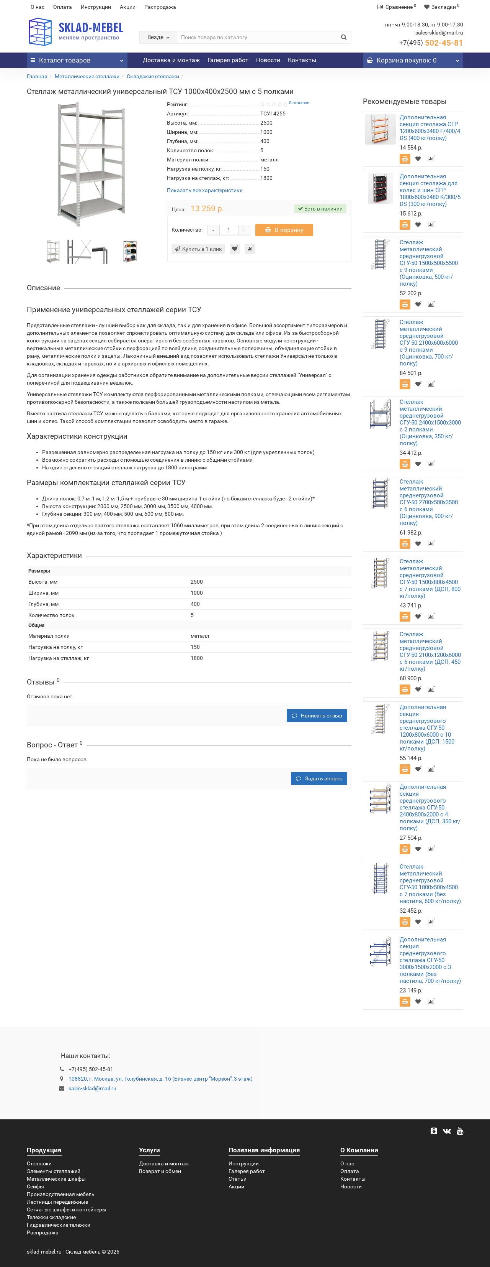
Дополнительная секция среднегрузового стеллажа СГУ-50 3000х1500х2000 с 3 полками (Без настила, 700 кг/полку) (430, 960)
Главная (37, 76)
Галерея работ (227, 60)
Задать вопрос (319, 778)
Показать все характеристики (205, 190)
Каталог (77, 58)
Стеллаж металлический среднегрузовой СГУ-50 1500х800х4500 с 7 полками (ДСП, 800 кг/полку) (430, 578)
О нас (37, 7)
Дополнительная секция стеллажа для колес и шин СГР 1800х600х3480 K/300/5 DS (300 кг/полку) (430, 190)
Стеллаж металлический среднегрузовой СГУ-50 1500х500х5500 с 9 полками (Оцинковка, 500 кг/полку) (429, 263)
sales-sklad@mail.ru (92, 1088)
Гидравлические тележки (58, 1225)
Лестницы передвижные (57, 1202)
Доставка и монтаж (171, 60)
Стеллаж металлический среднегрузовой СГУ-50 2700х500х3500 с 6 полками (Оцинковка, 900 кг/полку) (429, 502)
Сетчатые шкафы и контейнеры (66, 1209)
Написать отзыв (317, 715)
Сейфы (35, 1186)
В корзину (284, 230)
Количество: (187, 230)
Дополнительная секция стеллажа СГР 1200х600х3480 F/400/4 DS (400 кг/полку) (430, 128)
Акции (128, 7)
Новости (268, 60)
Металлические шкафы (56, 1179)
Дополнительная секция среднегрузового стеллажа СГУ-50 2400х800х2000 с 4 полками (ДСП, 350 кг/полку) (430, 807)
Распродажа (160, 7)
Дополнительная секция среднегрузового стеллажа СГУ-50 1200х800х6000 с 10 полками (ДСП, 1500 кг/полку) (427, 728)
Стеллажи (39, 1163)
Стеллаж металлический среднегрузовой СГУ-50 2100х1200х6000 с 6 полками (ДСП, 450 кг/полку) (430, 651)
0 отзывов (299, 102)
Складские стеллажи (153, 76)
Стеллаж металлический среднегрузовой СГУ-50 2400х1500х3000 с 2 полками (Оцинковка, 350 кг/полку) (430, 422)
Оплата (62, 7)
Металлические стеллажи (87, 76)
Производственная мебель (61, 1194)
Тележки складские (51, 1217)
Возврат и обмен (160, 1171)
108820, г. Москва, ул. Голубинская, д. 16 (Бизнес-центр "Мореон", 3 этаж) (161, 1079)
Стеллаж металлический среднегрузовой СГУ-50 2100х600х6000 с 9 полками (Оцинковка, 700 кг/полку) (429, 343)
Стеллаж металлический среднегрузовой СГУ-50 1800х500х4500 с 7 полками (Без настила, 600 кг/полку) (430, 884)
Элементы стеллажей (53, 1171)
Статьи (238, 1179)
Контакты (302, 60)
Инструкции (96, 7)
